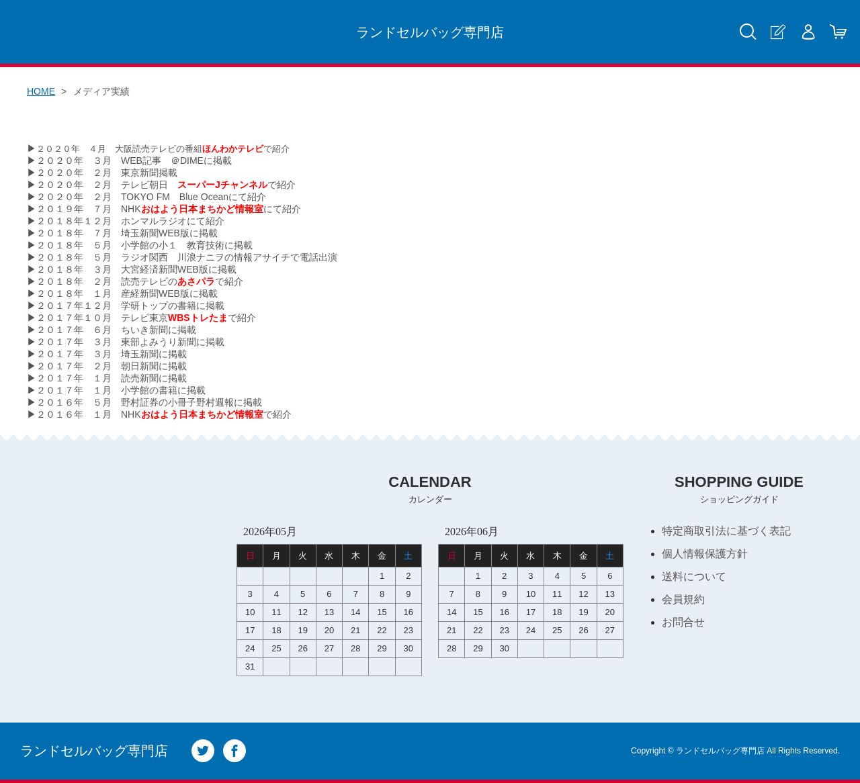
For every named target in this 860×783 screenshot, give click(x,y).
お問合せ (683, 622)
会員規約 (683, 599)
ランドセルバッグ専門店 (430, 32)
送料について (694, 576)
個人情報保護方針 (705, 553)
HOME (41, 91)
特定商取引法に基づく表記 (726, 531)
